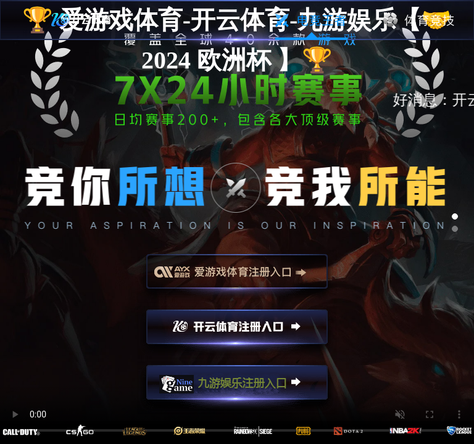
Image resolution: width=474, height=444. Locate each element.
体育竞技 (419, 20)
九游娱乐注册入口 (237, 387)
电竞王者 (311, 20)
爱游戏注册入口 (237, 276)
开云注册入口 (237, 332)
